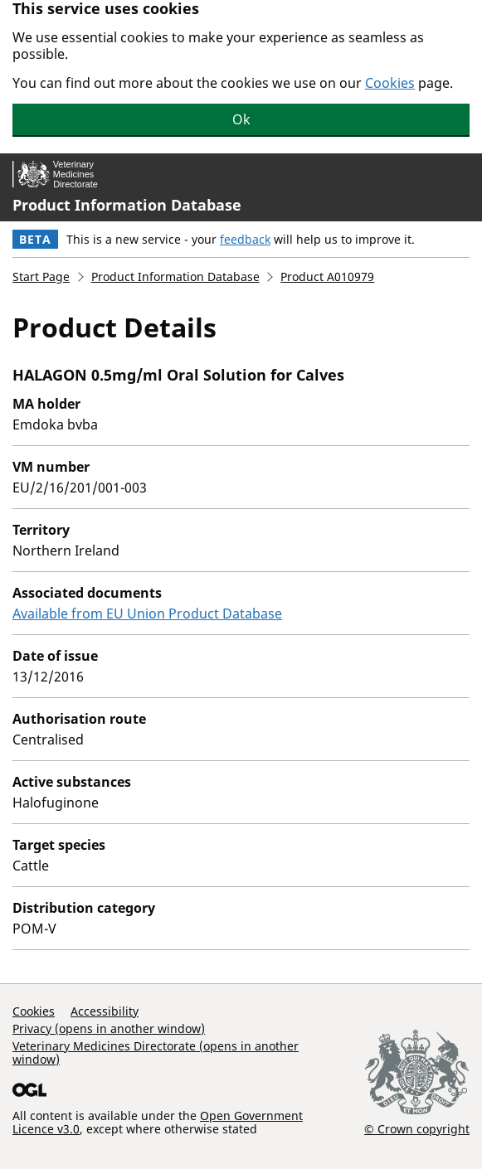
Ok (241, 119)
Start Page (41, 276)
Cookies (390, 83)
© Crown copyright (417, 1128)
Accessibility (105, 1011)
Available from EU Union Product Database (147, 613)
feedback (245, 239)
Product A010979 (327, 276)
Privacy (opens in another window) (108, 1028)
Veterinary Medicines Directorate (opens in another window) (155, 1052)
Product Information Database (126, 204)
